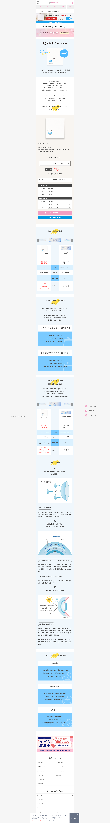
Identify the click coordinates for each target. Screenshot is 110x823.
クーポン (55, 7)
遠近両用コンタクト (60, 771)
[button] (38, 240)
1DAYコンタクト (40, 762)
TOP (37, 11)
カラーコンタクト (59, 766)
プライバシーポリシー (39, 820)
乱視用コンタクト (40, 771)
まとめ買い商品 (40, 775)
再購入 (70, 7)
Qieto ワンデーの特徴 (55, 217)
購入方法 (40, 7)
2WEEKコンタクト (60, 762)
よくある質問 (39, 812)
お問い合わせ (58, 812)
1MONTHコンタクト (41, 766)
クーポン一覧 (93, 415)
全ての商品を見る (40, 783)
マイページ (47, 7)
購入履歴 (91, 410)
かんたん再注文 (93, 406)
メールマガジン (40, 799)
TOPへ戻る (18, 410)
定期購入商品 (58, 775)
